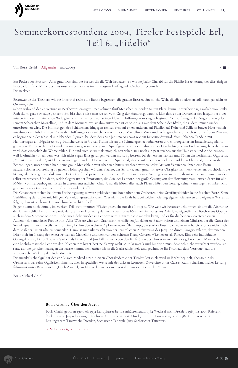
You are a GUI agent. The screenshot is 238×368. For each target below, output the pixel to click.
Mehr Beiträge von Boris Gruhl (72, 329)
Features (182, 10)
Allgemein (48, 67)
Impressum (119, 358)
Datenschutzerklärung (150, 358)
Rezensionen (156, 10)
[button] (8, 360)
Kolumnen (206, 10)
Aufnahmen (128, 10)
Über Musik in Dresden (89, 358)
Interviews (101, 10)
